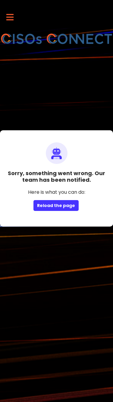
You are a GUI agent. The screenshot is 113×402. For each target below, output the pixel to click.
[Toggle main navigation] (9, 17)
